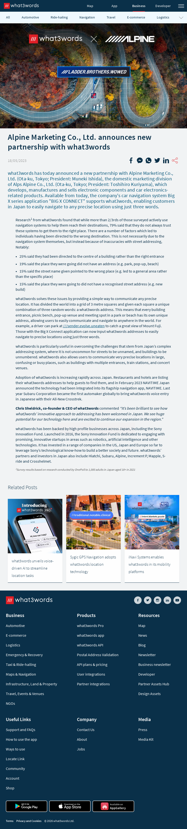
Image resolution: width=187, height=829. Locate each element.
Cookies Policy (110, 410)
